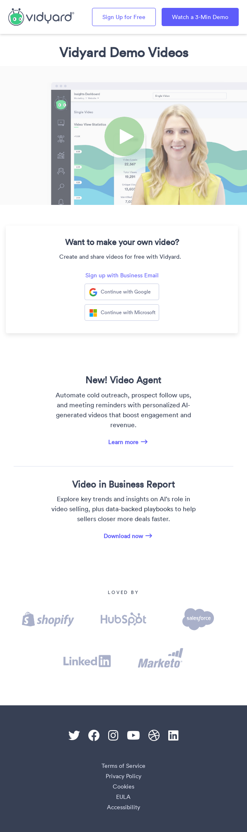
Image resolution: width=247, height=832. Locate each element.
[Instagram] (113, 736)
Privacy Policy (123, 776)
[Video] (123, 135)
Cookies (123, 786)
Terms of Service (123, 765)
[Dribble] (154, 736)
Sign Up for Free (123, 17)
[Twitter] (74, 736)
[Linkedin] (173, 736)
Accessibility (123, 807)
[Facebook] (94, 736)
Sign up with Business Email (122, 275)
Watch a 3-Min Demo (200, 17)
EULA (123, 797)
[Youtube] (133, 736)
